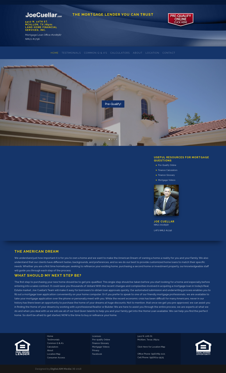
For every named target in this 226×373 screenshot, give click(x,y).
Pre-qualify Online (101, 339)
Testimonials (71, 52)
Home (55, 52)
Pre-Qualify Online (167, 165)
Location (152, 52)
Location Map (53, 354)
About (137, 52)
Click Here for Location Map (151, 347)
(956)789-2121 (158, 354)
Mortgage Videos (166, 180)
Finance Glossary (166, 175)
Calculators (120, 52)
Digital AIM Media (60, 368)
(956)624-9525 (156, 357)
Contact (168, 52)
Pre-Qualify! (113, 104)
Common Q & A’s (95, 52)
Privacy (95, 350)
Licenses (96, 336)
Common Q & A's (55, 343)
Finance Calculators (167, 170)
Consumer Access (56, 357)
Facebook (97, 354)
